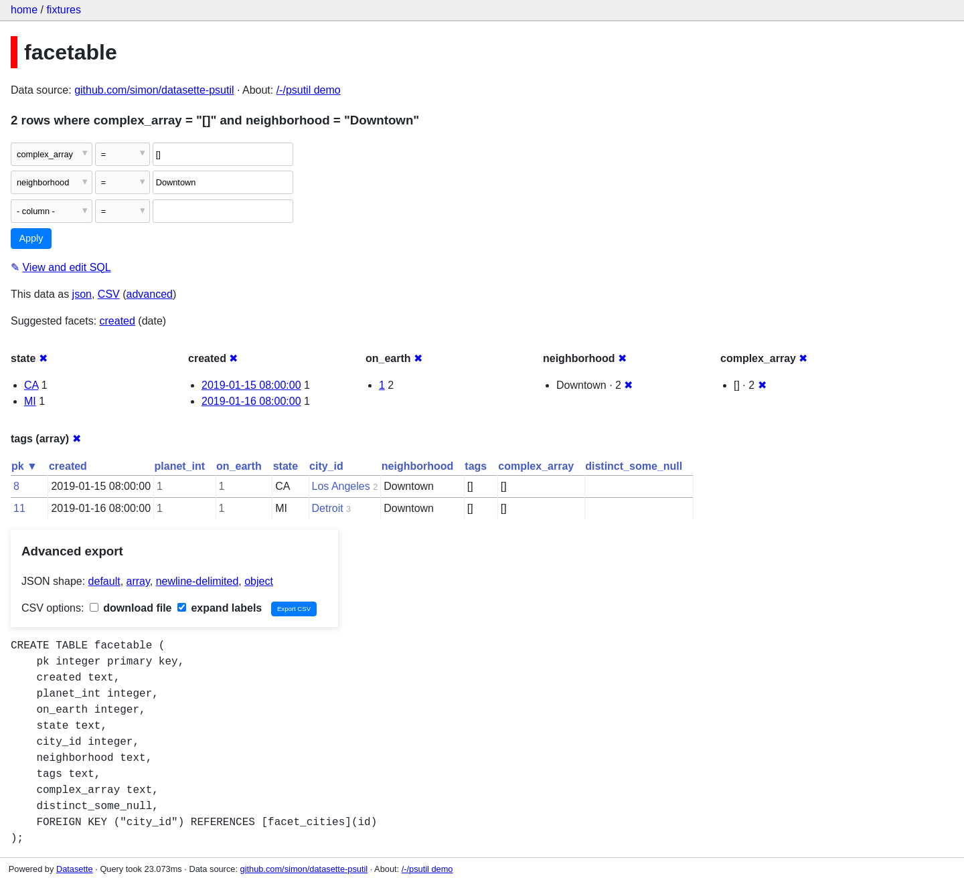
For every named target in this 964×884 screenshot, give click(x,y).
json (82, 294)
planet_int (180, 466)
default (104, 581)
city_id (326, 466)
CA (31, 385)
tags (476, 466)
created (117, 321)
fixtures (63, 9)
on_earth (239, 466)
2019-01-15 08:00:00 (251, 385)
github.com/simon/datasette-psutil (154, 90)
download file (131, 608)
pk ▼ (24, 466)
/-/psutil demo (308, 90)
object (258, 581)
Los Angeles (341, 486)
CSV (109, 294)
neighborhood (418, 466)
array (138, 581)
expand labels (219, 608)
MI (30, 401)
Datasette (74, 869)
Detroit (327, 508)
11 (19, 508)
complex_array (536, 466)
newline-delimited (197, 581)
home (24, 9)
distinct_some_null (633, 466)
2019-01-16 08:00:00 (251, 401)
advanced (150, 294)
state (285, 466)
